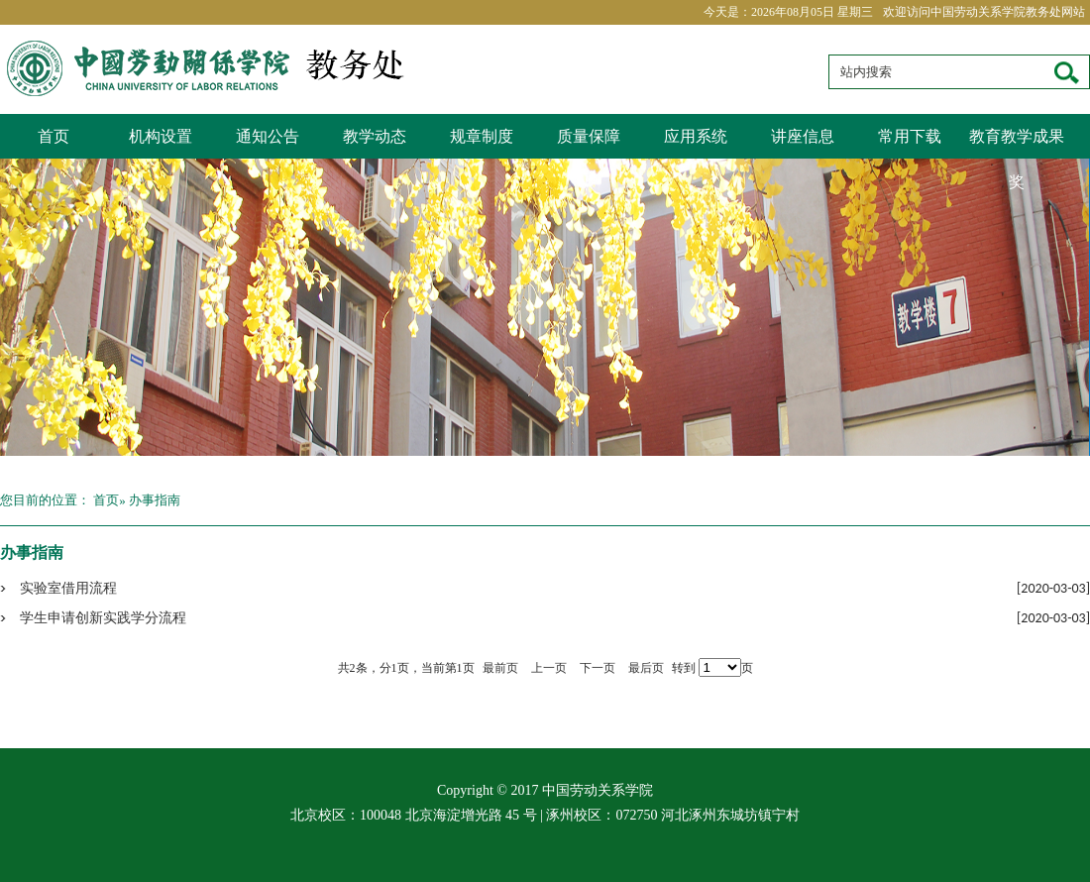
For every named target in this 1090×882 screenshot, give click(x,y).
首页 (53, 136)
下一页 (597, 668)
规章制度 (481, 136)
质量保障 (588, 136)
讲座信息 (802, 136)
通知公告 (267, 136)
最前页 (500, 668)
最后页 (646, 668)
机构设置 (160, 136)
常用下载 (909, 136)
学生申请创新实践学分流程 (103, 617)
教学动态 (374, 136)
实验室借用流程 (68, 588)
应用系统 (695, 136)
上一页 (549, 668)
